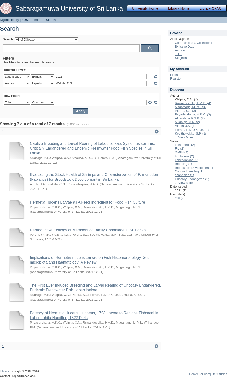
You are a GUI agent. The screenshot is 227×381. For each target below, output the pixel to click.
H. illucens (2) (184, 156)
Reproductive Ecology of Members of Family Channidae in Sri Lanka (88, 230)
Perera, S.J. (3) (185, 111)
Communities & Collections (193, 42)
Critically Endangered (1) (192, 179)
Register (176, 78)
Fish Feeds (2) (185, 145)
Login (174, 74)
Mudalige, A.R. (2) (187, 122)
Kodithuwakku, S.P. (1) (190, 133)
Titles (178, 54)
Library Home (179, 8)
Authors (180, 50)
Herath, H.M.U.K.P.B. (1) (192, 129)
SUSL (44, 371)
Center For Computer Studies (208, 374)
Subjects (181, 58)
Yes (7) (180, 198)
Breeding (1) (183, 164)
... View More (184, 137)
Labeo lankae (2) (186, 160)
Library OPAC (211, 8)
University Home (145, 8)
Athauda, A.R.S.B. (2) (190, 118)
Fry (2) (179, 148)
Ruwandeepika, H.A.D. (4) (193, 103)
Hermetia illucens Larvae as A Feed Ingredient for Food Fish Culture (87, 202)
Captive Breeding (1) (189, 171)
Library (4, 371)
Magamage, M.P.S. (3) (190, 107)
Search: (8, 39)
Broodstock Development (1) (194, 167)
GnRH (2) (181, 152)
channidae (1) (184, 175)
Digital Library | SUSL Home (19, 20)
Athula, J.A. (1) (185, 126)
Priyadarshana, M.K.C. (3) (193, 114)
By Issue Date (184, 46)
